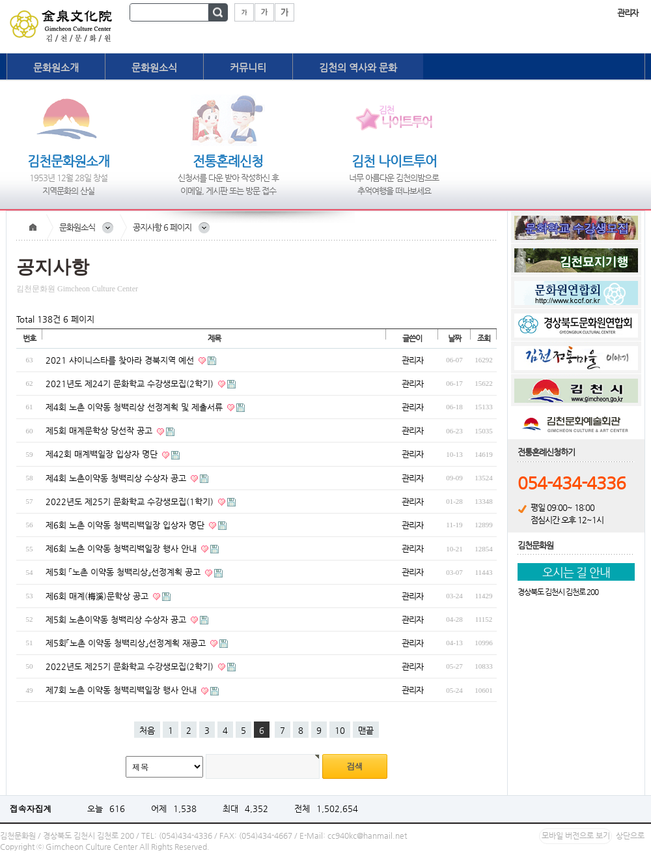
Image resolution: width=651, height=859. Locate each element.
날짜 (454, 338)
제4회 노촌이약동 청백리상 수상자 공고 (117, 478)
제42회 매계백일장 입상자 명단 (103, 454)
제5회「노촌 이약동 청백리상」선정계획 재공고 (127, 643)
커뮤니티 (248, 67)
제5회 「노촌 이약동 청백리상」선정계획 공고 (124, 572)
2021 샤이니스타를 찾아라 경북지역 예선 (121, 360)
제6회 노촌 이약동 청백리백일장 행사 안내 (122, 548)
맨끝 (366, 730)
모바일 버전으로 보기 (576, 835)
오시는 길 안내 (576, 572)
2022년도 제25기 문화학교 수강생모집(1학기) (131, 501)
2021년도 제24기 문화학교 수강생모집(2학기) (131, 383)
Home (32, 227)
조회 (483, 338)
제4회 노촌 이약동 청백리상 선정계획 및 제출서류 (135, 407)
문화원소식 (154, 67)
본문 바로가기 (0, 0)
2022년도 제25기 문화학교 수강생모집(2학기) (131, 666)
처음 (147, 730)
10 (340, 730)
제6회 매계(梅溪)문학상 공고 (98, 596)
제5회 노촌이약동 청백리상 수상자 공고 (117, 619)
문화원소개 (56, 67)
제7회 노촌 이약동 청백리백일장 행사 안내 (122, 690)
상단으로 (630, 835)
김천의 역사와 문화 (358, 67)
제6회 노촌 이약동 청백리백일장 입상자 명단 (126, 525)
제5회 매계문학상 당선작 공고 (100, 430)
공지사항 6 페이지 (162, 227)
